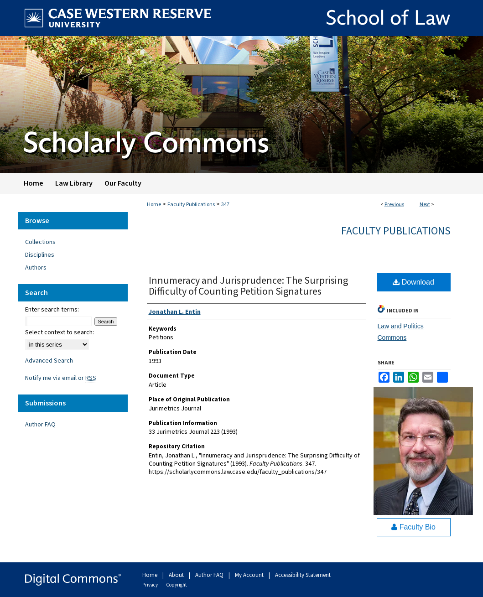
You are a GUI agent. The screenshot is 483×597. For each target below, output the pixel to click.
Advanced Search (49, 360)
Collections (40, 242)
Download (413, 282)
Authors (36, 267)
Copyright (176, 584)
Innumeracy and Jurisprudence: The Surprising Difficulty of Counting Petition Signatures (248, 286)
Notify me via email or (60, 378)
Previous (394, 204)
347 (225, 204)
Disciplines (39, 255)
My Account (250, 575)
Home (154, 204)
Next (425, 204)
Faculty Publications (191, 204)
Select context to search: (59, 332)
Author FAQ (40, 424)
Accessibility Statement (303, 575)
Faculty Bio (413, 527)
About (177, 575)
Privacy (150, 584)
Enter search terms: (52, 309)
